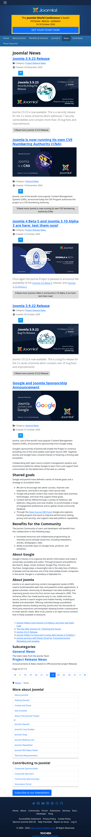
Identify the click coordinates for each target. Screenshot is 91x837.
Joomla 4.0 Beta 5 (42, 282)
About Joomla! (18, 38)
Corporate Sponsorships (26, 767)
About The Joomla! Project (27, 715)
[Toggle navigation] (5, 2)
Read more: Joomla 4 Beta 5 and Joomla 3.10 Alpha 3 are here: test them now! (45, 294)
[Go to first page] (15, 674)
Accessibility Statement (30, 818)
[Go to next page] (80, 674)
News (61, 38)
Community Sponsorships (27, 778)
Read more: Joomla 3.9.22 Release (31, 372)
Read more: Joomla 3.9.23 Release (31, 129)
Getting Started (22, 699)
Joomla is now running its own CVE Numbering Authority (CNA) (42, 141)
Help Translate (45, 821)
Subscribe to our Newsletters (32, 792)
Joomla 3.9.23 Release (31, 58)
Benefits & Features (35, 38)
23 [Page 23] (53, 674)
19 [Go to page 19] (30, 674)
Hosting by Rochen (45, 835)
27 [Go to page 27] (75, 674)
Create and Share (23, 704)
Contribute (71, 38)
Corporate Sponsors (24, 773)
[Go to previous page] (20, 674)
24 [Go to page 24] (58, 674)
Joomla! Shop (21, 734)
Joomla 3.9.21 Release (27, 631)
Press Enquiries (9, 43)
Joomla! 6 (51, 38)
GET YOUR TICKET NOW (45, 30)
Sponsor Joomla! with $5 (24, 821)
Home (5, 38)
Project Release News (35, 62)
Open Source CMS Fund (40, 511)
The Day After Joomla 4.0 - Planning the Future (39, 628)
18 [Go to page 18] (25, 674)
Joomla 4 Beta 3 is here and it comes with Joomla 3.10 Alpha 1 (46, 634)
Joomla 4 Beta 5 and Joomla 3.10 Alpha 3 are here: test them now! (46, 222)
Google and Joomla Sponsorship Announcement (40, 384)
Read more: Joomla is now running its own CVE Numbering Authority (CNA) (46, 209)
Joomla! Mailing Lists (24, 739)
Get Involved (21, 710)
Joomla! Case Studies (25, 728)
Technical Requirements (26, 754)
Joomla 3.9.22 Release (31, 305)
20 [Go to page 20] (36, 674)
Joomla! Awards (22, 723)
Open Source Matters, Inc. (42, 827)
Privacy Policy (49, 818)
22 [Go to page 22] (47, 674)
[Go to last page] (85, 674)
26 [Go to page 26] (69, 674)
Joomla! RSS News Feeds (26, 749)
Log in (74, 821)
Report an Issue (61, 821)
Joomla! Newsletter (24, 744)
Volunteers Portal (23, 783)
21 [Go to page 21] (41, 674)
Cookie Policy (64, 818)
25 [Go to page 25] (64, 674)
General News (32, 180)
